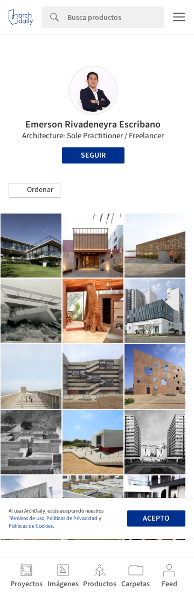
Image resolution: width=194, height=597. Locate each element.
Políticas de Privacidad (72, 518)
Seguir (93, 155)
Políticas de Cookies (31, 526)
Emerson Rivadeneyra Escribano (93, 124)
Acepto (156, 518)
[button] (34, 190)
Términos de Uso (26, 518)
